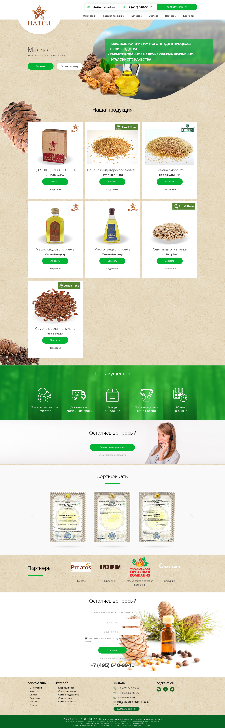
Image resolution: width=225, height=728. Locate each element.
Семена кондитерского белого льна (112, 170)
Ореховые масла (67, 691)
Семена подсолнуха (68, 694)
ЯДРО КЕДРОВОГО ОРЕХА (55, 170)
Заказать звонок (177, 7)
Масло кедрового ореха (55, 249)
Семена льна (65, 698)
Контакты (188, 15)
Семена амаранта (170, 170)
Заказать (55, 181)
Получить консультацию (112, 447)
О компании (89, 15)
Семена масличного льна (55, 329)
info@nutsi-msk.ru (103, 7)
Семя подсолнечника (170, 249)
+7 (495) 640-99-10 (140, 7)
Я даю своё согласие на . (110, 640)
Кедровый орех (66, 687)
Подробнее (55, 189)
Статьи (33, 705)
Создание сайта (107, 719)
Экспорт (153, 15)
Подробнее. (147, 725)
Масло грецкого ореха (112, 249)
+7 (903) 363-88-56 (128, 693)
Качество (136, 15)
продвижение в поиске (130, 719)
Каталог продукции (113, 15)
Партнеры (170, 15)
